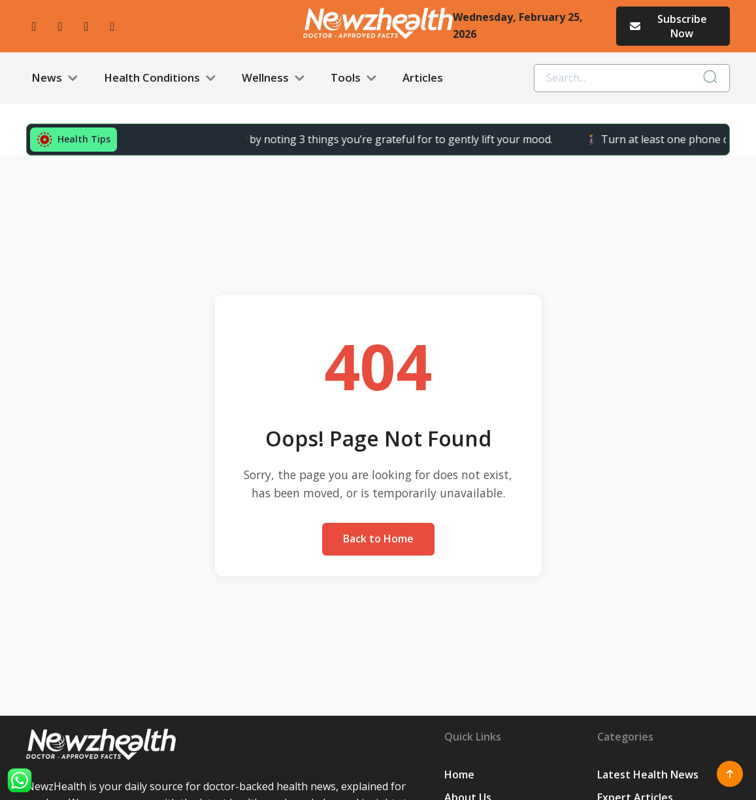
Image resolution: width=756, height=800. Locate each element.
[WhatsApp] (20, 780)
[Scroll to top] (730, 774)
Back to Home (378, 538)
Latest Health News (647, 774)
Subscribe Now (667, 26)
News (54, 78)
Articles (423, 77)
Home (459, 774)
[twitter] (86, 26)
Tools (353, 78)
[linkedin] (112, 26)
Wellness (273, 78)
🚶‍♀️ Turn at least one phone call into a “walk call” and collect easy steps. (499, 139)
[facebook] (34, 26)
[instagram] (60, 26)
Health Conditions (160, 78)
